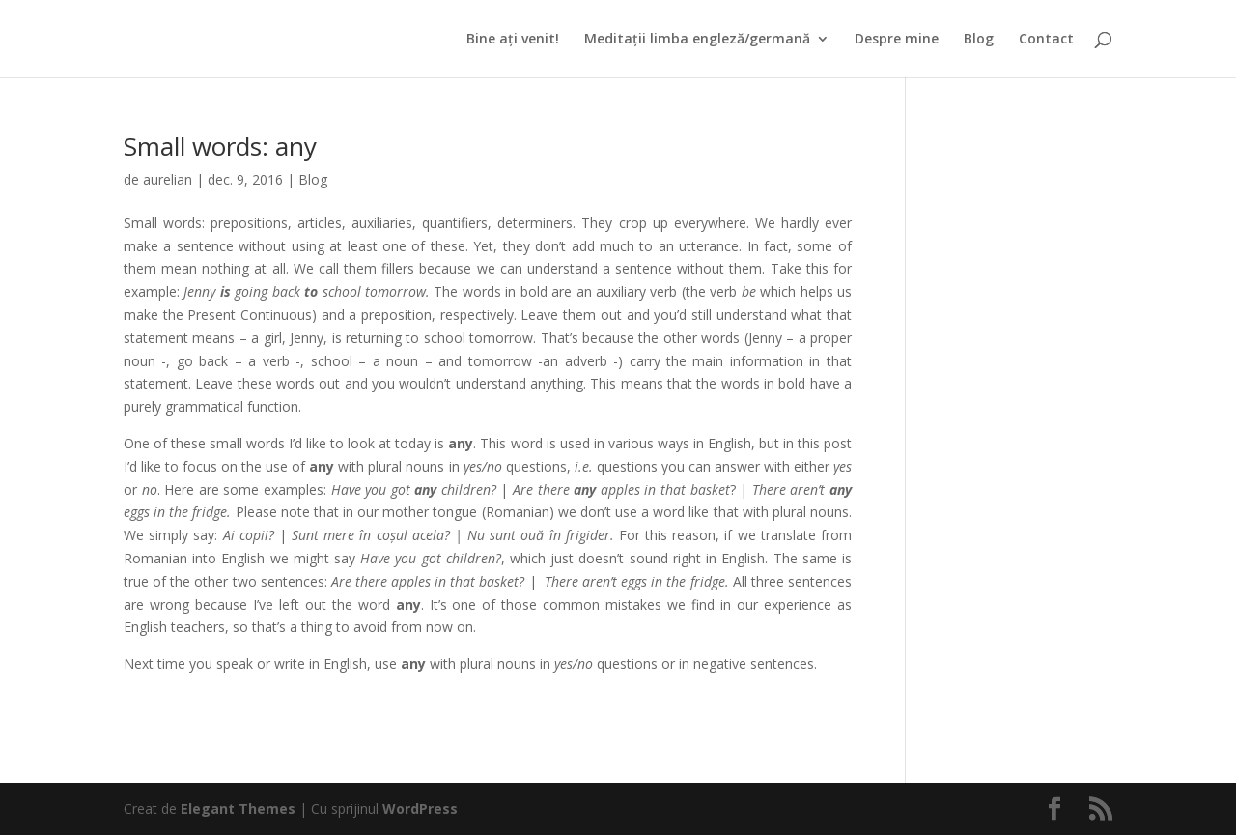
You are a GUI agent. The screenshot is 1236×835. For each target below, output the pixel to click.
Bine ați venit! (512, 39)
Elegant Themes (238, 808)
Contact (1046, 39)
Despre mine (897, 39)
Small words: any (220, 146)
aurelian (167, 179)
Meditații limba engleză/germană (697, 39)
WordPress (420, 808)
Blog (979, 39)
